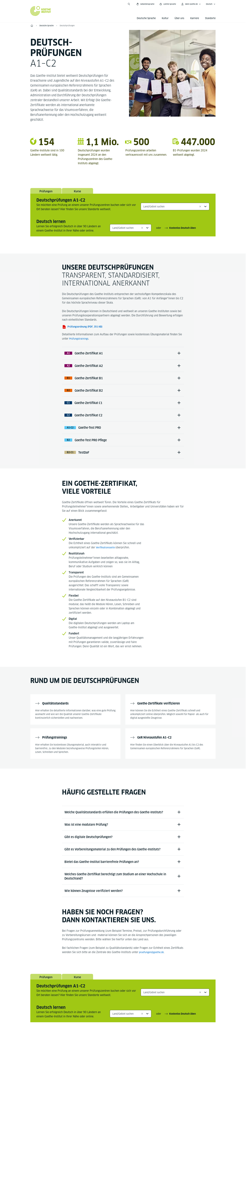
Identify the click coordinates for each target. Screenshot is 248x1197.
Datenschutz (129, 1159)
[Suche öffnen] (129, 4)
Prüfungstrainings (80, 340)
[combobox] (175, 208)
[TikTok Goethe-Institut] (138, 1075)
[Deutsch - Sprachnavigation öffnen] (211, 4)
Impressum (111, 1159)
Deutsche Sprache (146, 18)
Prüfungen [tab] (46, 192)
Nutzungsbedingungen (154, 1159)
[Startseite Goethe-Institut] (40, 11)
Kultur (165, 18)
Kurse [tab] (77, 192)
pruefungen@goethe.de (153, 976)
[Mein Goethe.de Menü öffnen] (191, 4)
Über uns (179, 18)
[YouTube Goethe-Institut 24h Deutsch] (128, 1075)
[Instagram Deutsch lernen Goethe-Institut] (118, 1075)
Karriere (194, 18)
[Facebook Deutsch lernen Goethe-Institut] (108, 1075)
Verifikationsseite (106, 560)
